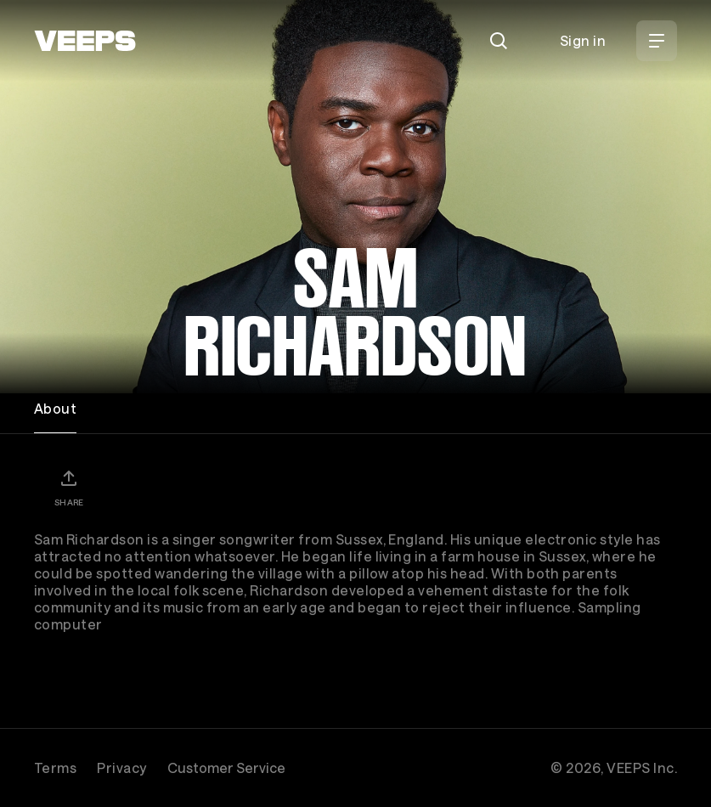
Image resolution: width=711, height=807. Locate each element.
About (55, 408)
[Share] (69, 488)
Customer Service (226, 767)
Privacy (121, 767)
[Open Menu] (656, 40)
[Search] (498, 40)
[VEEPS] (85, 41)
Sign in (583, 40)
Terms (55, 767)
